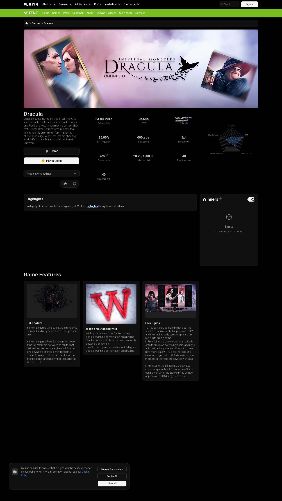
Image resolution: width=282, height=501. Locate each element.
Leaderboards (112, 4)
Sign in (250, 4)
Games (56, 13)
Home (45, 13)
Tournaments (131, 4)
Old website (126, 13)
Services (140, 13)
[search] (229, 4)
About (90, 13)
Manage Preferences (112, 469)
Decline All (112, 476)
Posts (97, 4)
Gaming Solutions (106, 13)
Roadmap (78, 13)
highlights (92, 206)
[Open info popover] (221, 199)
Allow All (112, 483)
